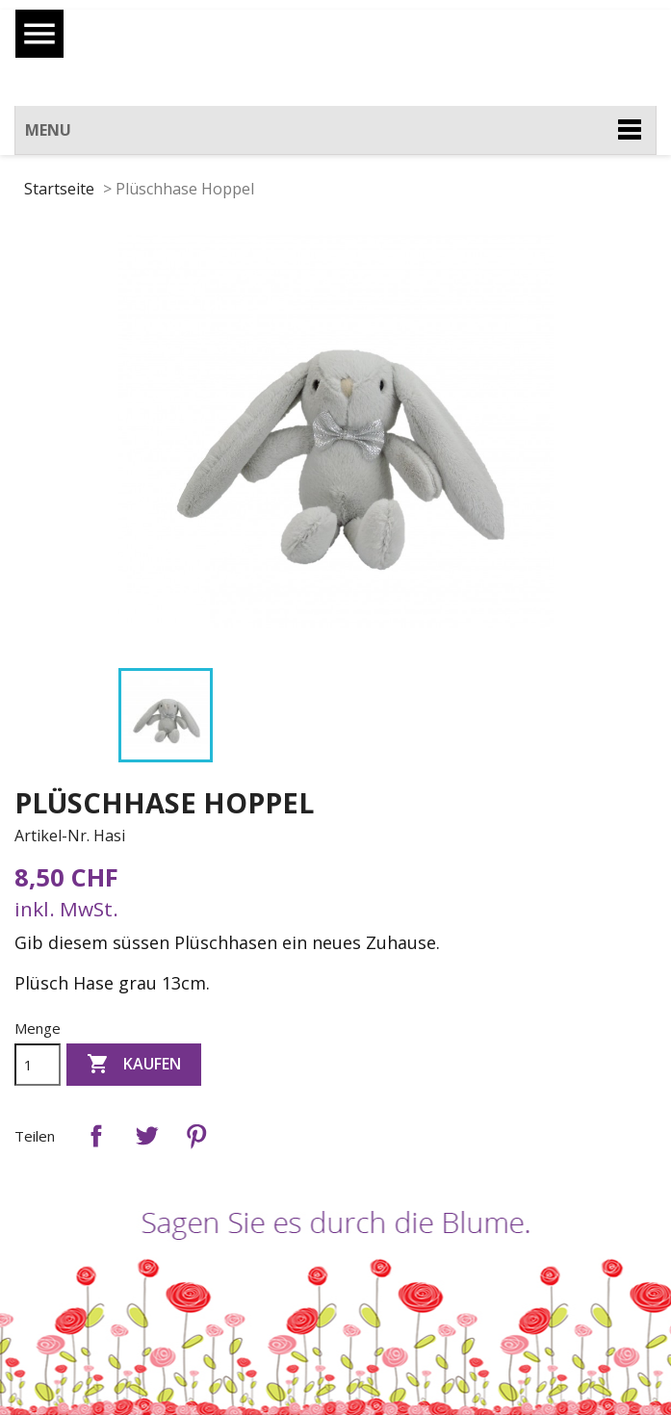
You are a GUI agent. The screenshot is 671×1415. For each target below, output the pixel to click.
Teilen (96, 1135)
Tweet (146, 1135)
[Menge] (37, 1064)
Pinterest (196, 1135)
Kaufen (134, 1064)
